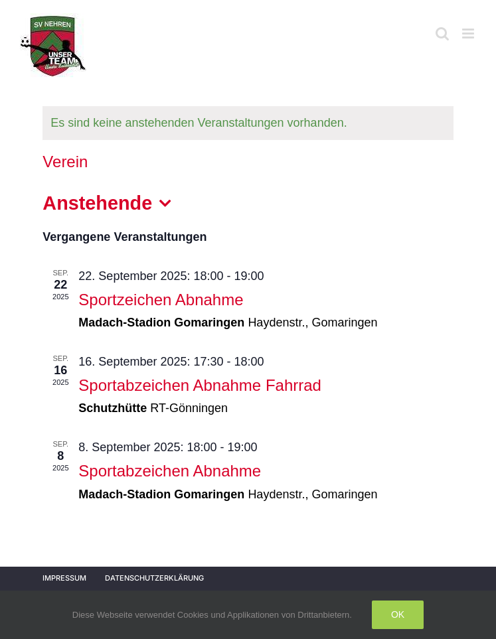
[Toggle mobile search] (442, 33)
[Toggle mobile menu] (469, 33)
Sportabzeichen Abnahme (169, 471)
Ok (397, 614)
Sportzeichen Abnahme (160, 300)
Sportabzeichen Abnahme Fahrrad (199, 385)
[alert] (247, 123)
